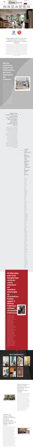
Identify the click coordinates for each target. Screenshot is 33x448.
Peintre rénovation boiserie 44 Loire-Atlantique (24, 6)
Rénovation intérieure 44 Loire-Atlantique (5, 6)
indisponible (19, 2)
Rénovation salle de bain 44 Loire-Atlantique (20, 6)
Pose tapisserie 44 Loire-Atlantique (16, 6)
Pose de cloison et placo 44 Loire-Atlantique (12, 6)
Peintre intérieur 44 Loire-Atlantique (8, 6)
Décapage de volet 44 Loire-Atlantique (28, 6)
